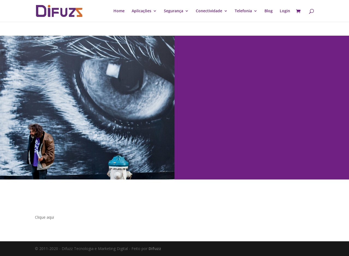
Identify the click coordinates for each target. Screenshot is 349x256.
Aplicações (141, 11)
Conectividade (209, 11)
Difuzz (155, 248)
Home (119, 11)
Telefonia (243, 11)
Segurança (173, 11)
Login (285, 11)
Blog (268, 11)
